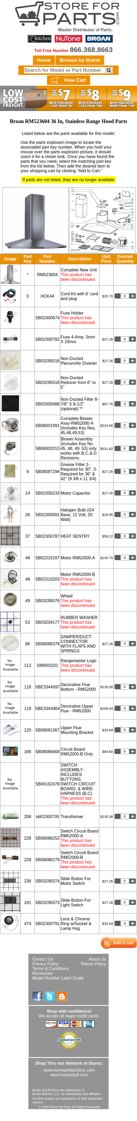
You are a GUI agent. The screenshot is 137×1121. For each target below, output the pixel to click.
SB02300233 (47, 493)
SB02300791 (47, 923)
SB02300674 (47, 318)
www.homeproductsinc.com (69, 1070)
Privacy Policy (45, 964)
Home (44, 60)
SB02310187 (47, 558)
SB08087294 (47, 471)
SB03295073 (47, 902)
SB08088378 (47, 644)
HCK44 (47, 296)
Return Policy (93, 964)
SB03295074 (47, 881)
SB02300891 (47, 515)
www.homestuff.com (69, 1075)
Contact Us (42, 959)
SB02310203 (47, 579)
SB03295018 (47, 382)
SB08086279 (47, 860)
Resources (42, 973)
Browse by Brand (80, 60)
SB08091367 (47, 730)
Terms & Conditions (50, 968)
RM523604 (47, 274)
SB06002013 (47, 448)
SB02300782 (47, 339)
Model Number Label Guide (58, 978)
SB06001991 (47, 425)
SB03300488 (47, 404)
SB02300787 (47, 536)
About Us (97, 959)
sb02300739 (47, 816)
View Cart (67, 80)
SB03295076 (47, 600)
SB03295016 (47, 361)
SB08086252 (47, 838)
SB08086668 (47, 751)
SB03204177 (47, 622)
